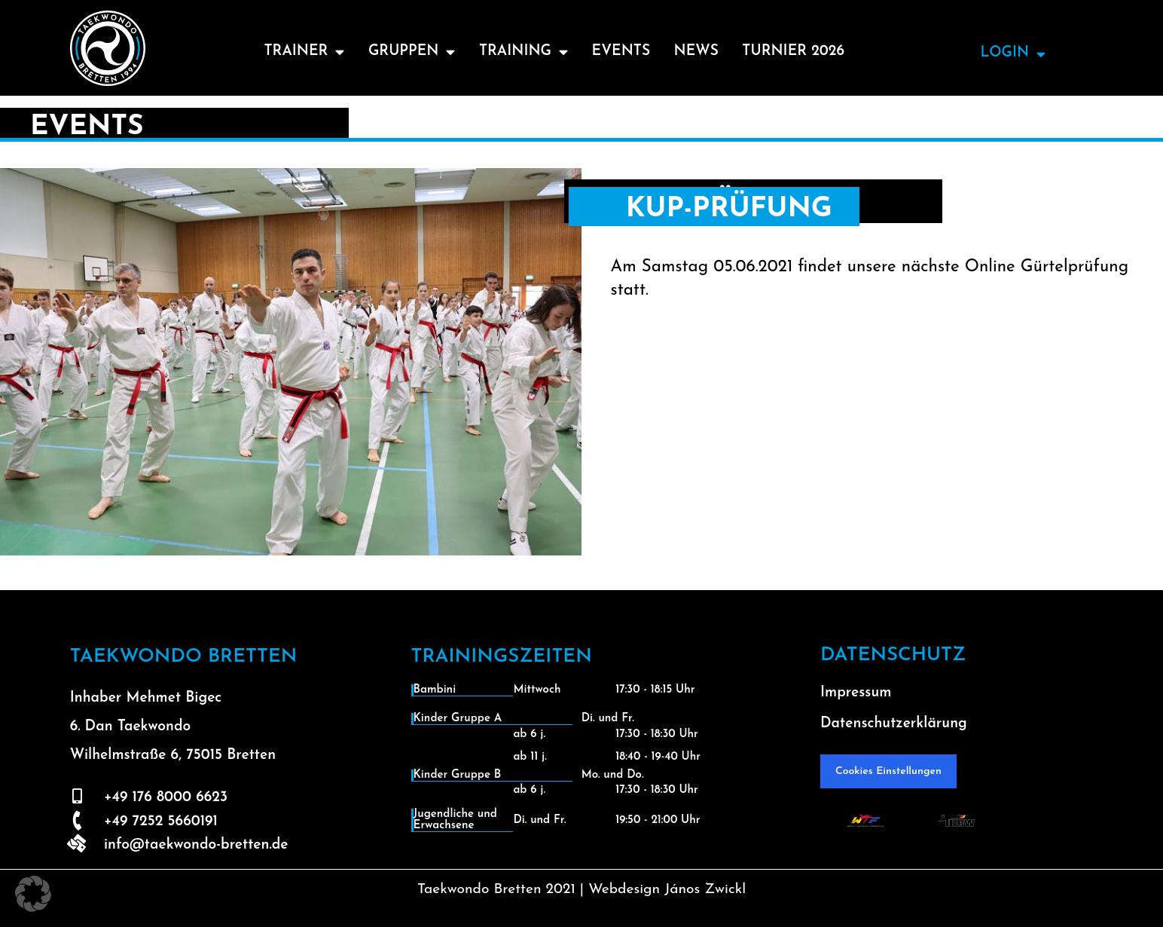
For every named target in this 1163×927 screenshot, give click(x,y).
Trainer (302, 52)
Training (523, 52)
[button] (33, 894)
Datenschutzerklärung (893, 724)
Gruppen (410, 52)
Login (1012, 54)
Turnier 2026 (794, 51)
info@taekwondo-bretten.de (196, 845)
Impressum (855, 693)
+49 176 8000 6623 (165, 798)
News (697, 51)
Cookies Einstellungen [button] (888, 771)
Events (621, 51)
